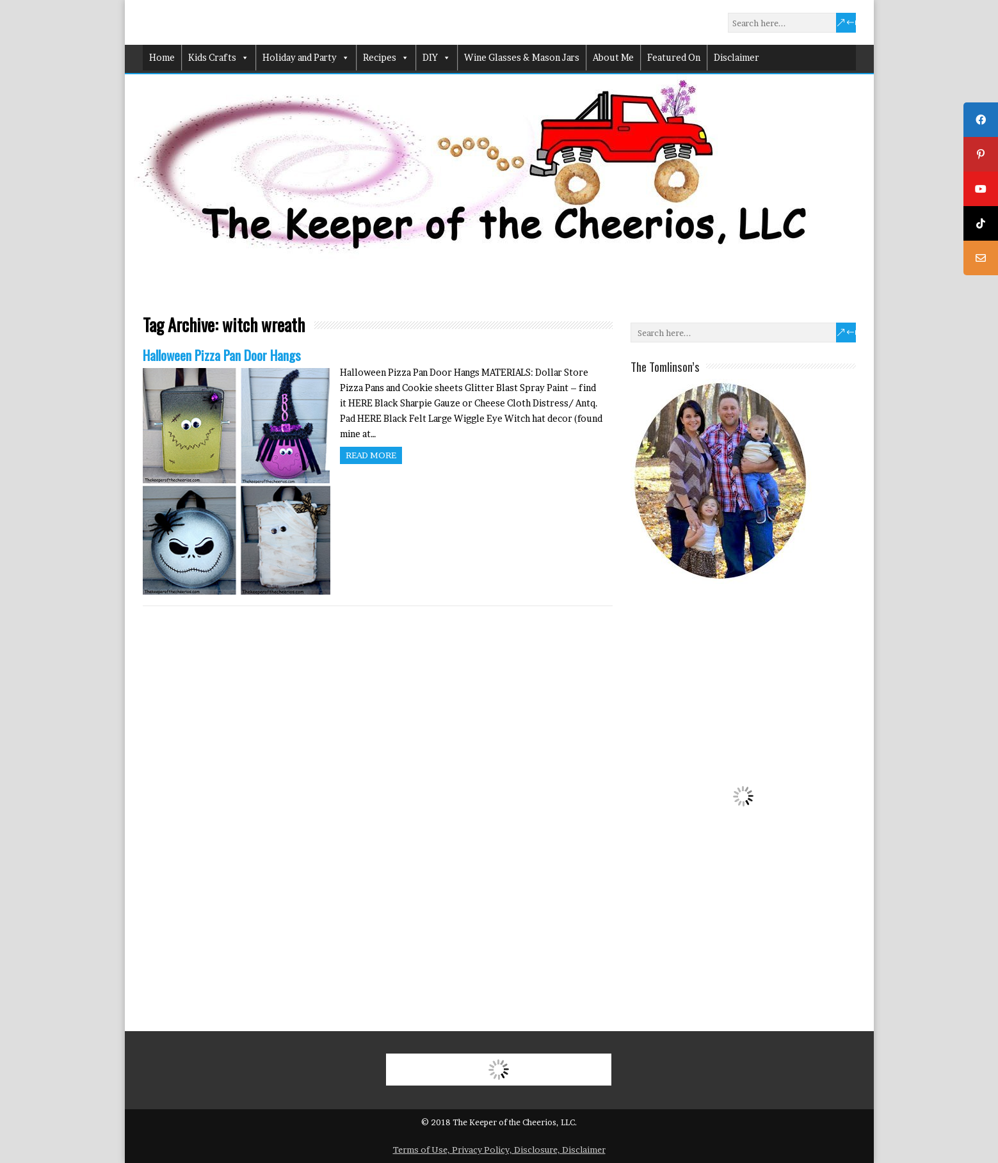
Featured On (673, 57)
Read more (371, 455)
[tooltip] (980, 119)
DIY (437, 57)
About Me (613, 57)
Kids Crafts (218, 57)
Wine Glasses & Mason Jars (521, 57)
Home (162, 57)
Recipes (386, 57)
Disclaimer (736, 57)
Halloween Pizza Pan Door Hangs (222, 355)
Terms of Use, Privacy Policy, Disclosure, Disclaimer (499, 1149)
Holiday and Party (306, 57)
